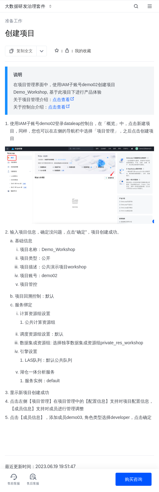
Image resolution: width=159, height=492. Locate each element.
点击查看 (63, 99)
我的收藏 (83, 50)
